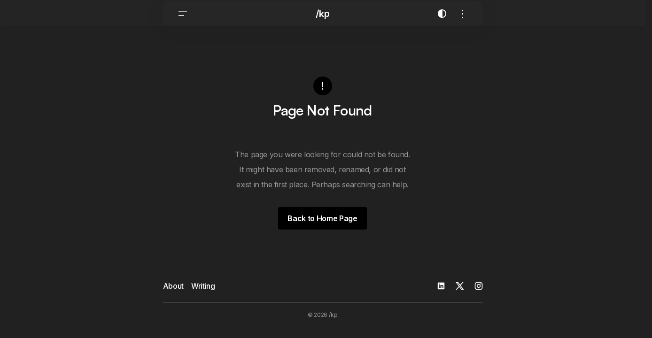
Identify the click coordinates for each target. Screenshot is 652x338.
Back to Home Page (322, 223)
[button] (182, 23)
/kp (323, 23)
